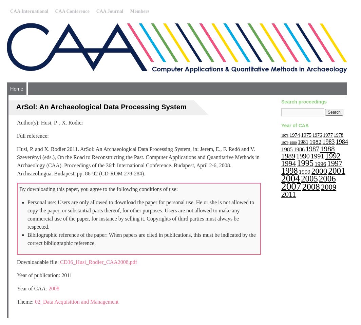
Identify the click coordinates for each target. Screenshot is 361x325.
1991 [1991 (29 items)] (317, 156)
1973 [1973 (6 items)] (284, 135)
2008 (54, 288)
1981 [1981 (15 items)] (303, 142)
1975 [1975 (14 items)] (306, 135)
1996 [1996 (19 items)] (320, 164)
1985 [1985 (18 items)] (287, 149)
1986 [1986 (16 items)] (299, 149)
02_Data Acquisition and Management (77, 302)
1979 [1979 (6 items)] (284, 143)
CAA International (29, 11)
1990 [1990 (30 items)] (303, 156)
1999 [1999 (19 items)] (304, 172)
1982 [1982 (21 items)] (315, 141)
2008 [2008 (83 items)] (311, 187)
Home (16, 89)
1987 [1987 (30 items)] (312, 149)
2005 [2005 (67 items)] (309, 178)
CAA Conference (72, 11)
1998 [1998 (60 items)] (289, 170)
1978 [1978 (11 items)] (338, 135)
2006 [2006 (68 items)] (327, 178)
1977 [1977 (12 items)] (328, 135)
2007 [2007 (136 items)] (291, 186)
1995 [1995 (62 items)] (305, 163)
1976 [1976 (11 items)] (317, 135)
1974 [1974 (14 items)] (294, 135)
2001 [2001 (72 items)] (336, 170)
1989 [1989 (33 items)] (288, 156)
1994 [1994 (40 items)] (288, 163)
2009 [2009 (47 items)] (328, 187)
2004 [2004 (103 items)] (290, 178)
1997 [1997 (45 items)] (334, 163)
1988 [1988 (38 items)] (327, 149)
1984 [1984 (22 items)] (342, 141)
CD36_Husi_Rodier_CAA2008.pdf (98, 262)
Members (139, 11)
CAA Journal (110, 11)
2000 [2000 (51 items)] (319, 171)
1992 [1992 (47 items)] (332, 156)
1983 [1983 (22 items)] (329, 141)
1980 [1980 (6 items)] (293, 143)
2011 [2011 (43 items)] (288, 194)
